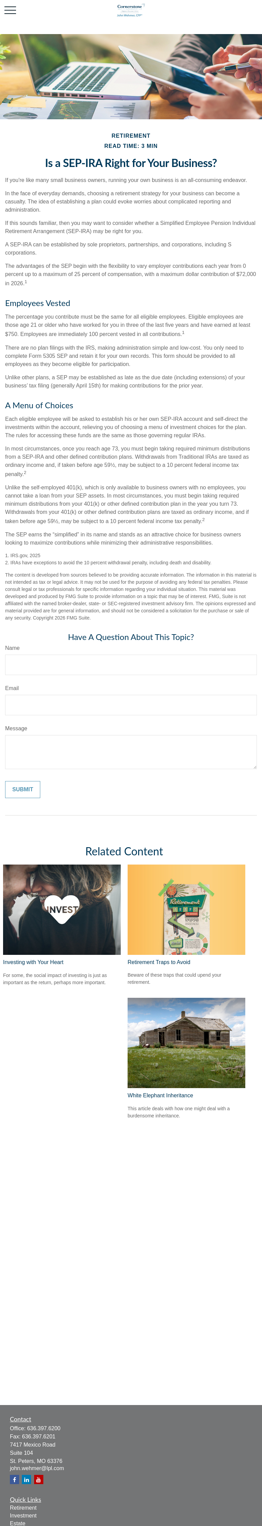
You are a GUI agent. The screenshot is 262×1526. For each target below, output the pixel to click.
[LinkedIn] (26, 1479)
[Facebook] (14, 1479)
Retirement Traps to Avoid (159, 962)
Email (12, 688)
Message (16, 728)
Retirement (23, 1508)
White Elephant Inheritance (160, 1095)
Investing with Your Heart (33, 962)
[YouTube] (38, 1479)
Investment (23, 1516)
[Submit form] (22, 789)
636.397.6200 (43, 1428)
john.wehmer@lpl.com (37, 1468)
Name (12, 648)
